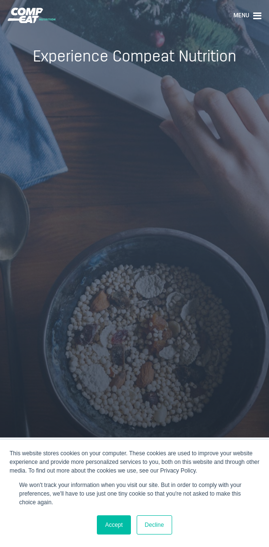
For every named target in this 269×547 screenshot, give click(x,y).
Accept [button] (114, 525)
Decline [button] (154, 525)
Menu (247, 15)
